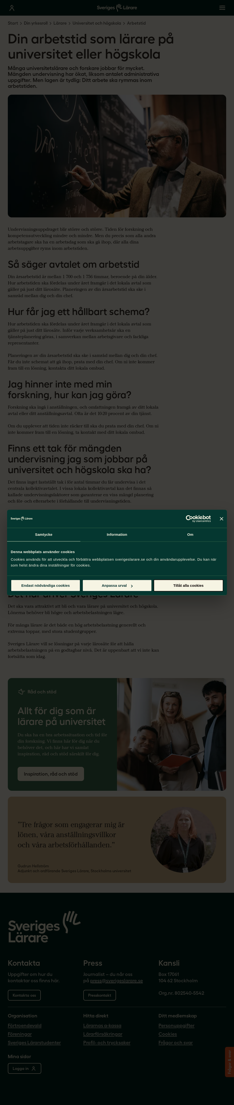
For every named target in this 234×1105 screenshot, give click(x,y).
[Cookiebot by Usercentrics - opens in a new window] (189, 518)
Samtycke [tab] (44, 534)
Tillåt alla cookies (188, 585)
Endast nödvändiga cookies (45, 585)
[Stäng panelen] (221, 518)
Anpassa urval (117, 585)
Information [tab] (117, 534)
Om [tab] (190, 534)
